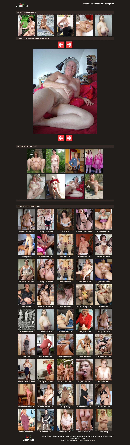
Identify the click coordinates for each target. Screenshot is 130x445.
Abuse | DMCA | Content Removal (84, 440)
